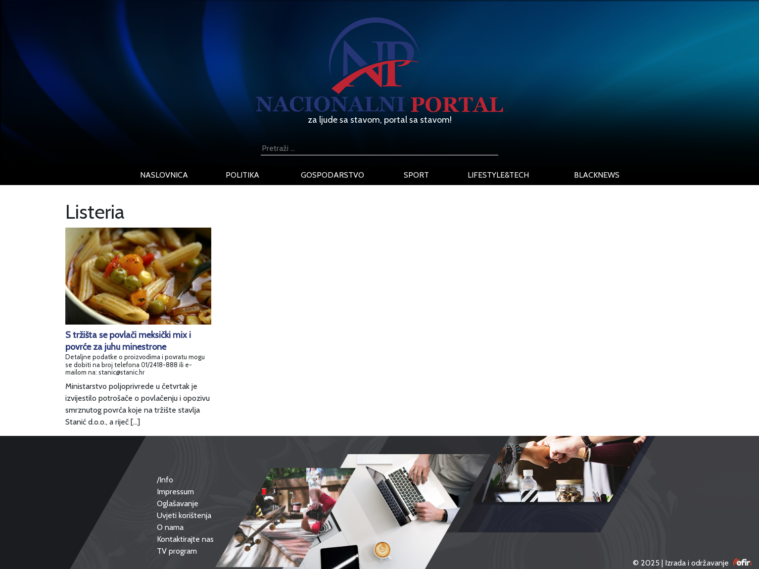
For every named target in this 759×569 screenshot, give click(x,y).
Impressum (175, 491)
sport (416, 175)
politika (242, 175)
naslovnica (164, 175)
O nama (170, 527)
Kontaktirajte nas (185, 539)
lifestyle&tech (498, 175)
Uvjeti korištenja (184, 515)
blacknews (596, 175)
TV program (177, 551)
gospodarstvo (332, 175)
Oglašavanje (177, 503)
